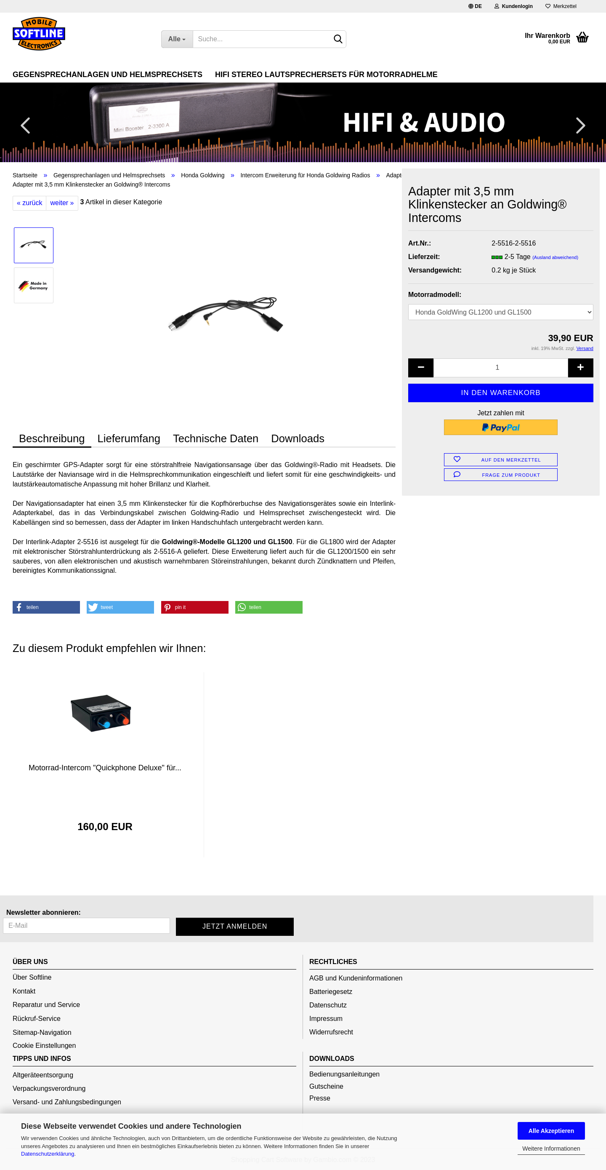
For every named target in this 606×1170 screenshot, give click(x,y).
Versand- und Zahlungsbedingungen (67, 1102)
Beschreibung (52, 438)
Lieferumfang (129, 438)
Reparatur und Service (46, 1004)
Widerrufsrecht (331, 1032)
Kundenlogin (513, 6)
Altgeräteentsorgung (43, 1075)
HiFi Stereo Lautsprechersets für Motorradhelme (326, 74)
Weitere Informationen (551, 1148)
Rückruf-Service (37, 1018)
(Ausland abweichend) (555, 257)
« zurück (29, 202)
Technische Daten (215, 438)
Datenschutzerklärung (47, 1154)
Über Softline (32, 977)
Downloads (297, 438)
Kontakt (24, 991)
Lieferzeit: (424, 256)
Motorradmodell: (434, 294)
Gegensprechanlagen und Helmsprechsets (107, 74)
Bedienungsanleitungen (344, 1074)
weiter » (62, 202)
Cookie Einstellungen (44, 1045)
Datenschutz (328, 1005)
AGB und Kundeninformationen (355, 978)
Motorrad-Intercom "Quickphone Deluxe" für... (105, 768)
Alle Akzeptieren (551, 1130)
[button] (46, 607)
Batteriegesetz (330, 991)
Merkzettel (561, 6)
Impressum (326, 1018)
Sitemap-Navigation (42, 1032)
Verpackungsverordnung (49, 1088)
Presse (319, 1098)
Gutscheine (326, 1086)
